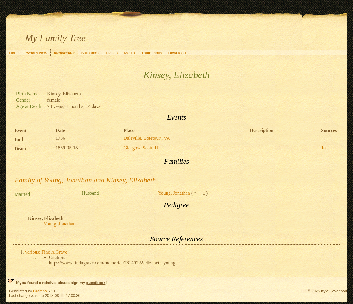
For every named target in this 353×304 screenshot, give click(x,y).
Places (112, 53)
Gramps (40, 291)
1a (323, 147)
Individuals (64, 53)
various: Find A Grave (46, 252)
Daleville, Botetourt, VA (147, 138)
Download (177, 53)
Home (14, 53)
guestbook (96, 282)
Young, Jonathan (174, 193)
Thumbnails (151, 53)
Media (129, 53)
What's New (36, 53)
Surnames (90, 53)
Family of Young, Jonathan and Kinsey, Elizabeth (85, 180)
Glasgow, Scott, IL (141, 147)
